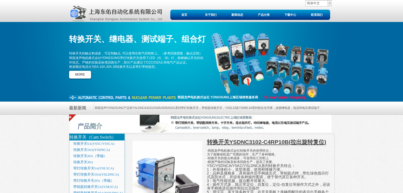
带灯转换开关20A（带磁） (93, 181)
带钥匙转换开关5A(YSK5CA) (95, 187)
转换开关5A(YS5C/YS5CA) (93, 144)
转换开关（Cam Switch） (92, 137)
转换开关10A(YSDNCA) (91, 150)
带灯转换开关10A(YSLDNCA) (96, 174)
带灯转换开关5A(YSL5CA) (93, 168)
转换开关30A (83, 162)
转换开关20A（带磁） (90, 156)
